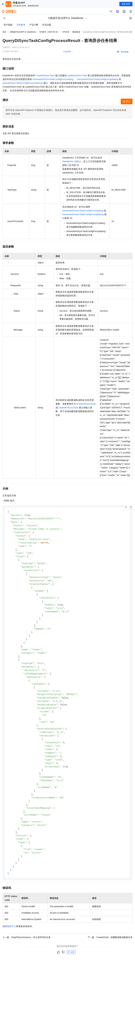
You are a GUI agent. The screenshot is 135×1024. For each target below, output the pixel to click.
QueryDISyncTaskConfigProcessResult (23, 83)
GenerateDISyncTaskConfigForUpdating (97, 79)
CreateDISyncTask (45, 75)
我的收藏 (124, 52)
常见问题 (46, 25)
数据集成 (76, 32)
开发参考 (20, 25)
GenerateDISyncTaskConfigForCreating (53, 79)
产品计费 (33, 25)
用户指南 (8, 25)
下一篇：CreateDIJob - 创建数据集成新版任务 (110, 954)
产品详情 (67, 52)
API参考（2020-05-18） (49, 32)
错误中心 (11, 943)
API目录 (65, 32)
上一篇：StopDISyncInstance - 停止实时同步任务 (27, 954)
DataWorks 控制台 (71, 161)
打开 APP (126, 4)
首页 (4, 32)
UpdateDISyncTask (77, 75)
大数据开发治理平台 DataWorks (22, 32)
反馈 (71, 969)
